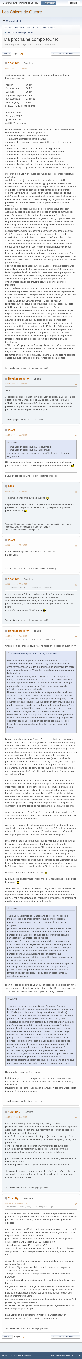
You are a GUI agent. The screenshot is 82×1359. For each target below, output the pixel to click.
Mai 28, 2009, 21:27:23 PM (16, 545)
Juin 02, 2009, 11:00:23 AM (16, 1203)
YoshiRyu (14, 63)
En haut (7, 1337)
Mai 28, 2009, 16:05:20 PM (16, 384)
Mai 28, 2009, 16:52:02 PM (16, 435)
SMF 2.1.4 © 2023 (9, 1355)
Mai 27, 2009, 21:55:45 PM (16, 68)
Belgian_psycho (18, 378)
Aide (52, 1355)
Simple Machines (25, 1355)
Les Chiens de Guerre (22, 12)
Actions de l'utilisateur (65, 54)
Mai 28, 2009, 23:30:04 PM (16, 584)
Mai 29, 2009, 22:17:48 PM (16, 1117)
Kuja (11, 486)
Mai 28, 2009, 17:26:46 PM (16, 491)
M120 (11, 429)
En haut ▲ (76, 1355)
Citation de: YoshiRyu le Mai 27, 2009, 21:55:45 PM (33, 653)
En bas (6, 54)
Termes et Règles (63, 1355)
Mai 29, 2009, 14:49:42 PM (16, 636)
